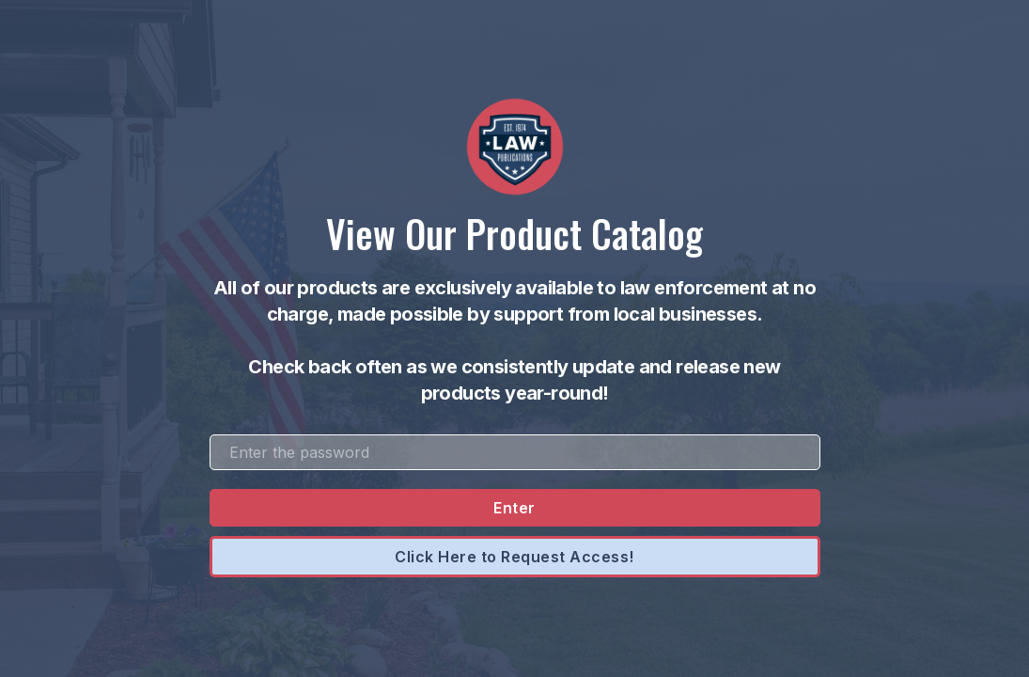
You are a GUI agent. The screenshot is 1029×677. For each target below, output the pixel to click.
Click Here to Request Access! (514, 556)
